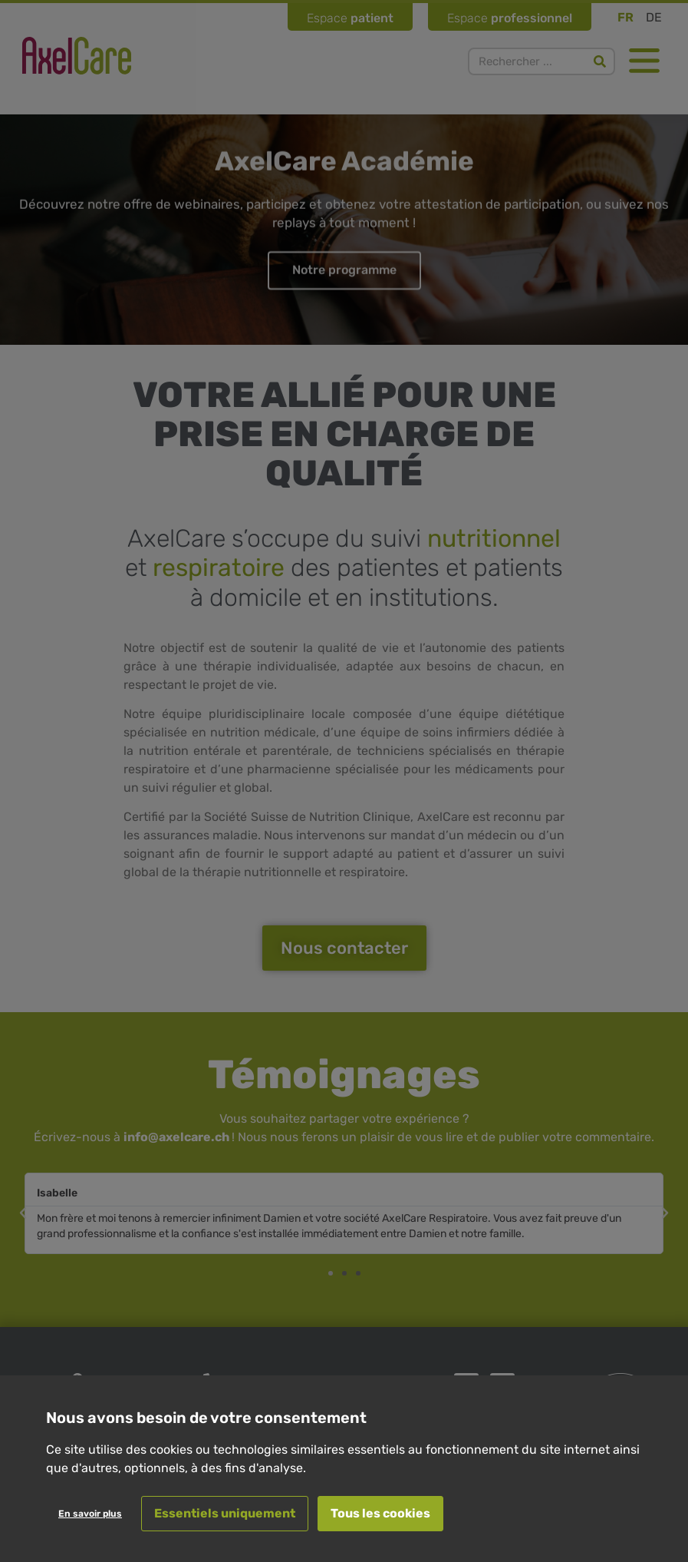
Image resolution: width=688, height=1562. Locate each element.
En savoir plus (90, 1513)
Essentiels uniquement (224, 1513)
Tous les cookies (380, 1513)
